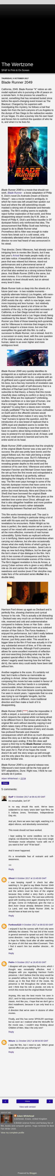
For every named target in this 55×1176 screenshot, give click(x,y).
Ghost (12, 878)
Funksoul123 (15, 925)
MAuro (12, 1041)
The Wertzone (17, 64)
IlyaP (11, 797)
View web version (27, 1107)
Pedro (12, 962)
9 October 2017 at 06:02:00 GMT (37, 925)
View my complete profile (12, 1132)
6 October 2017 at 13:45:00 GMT (31, 878)
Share (5, 783)
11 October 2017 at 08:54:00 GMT (32, 1041)
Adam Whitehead (25, 1116)
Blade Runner (15, 193)
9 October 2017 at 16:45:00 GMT (30, 962)
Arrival (15, 255)
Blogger (33, 1173)
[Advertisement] (27, 31)
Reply (11, 869)
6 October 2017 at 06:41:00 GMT (29, 797)
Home (27, 1101)
